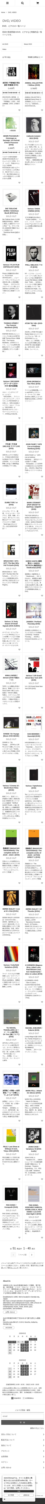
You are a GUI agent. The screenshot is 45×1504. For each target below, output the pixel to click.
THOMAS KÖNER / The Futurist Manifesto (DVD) (11, 325)
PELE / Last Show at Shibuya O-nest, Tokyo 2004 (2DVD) (11, 1149)
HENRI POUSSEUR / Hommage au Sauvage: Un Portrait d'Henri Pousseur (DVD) (11, 140)
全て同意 (11, 1495)
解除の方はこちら (37, 1428)
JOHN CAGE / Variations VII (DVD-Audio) (34, 1149)
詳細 (19, 1491)
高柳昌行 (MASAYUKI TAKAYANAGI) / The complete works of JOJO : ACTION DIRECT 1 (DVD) (33, 852)
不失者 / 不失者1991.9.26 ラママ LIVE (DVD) (11, 446)
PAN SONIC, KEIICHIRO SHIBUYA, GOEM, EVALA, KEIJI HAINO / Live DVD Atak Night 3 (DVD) (33, 1209)
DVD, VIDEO (12, 12)
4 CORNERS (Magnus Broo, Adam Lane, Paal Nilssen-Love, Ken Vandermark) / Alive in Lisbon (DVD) (33, 969)
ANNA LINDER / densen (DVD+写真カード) (11, 677)
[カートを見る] (37, 3)
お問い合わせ (10, 1312)
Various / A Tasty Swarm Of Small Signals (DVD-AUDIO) (11, 624)
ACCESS (9, 1328)
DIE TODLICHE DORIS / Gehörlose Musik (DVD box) (11, 211)
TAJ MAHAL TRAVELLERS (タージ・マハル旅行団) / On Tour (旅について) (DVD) (11, 1032)
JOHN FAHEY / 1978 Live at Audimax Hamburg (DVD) (34, 446)
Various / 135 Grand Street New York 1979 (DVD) (33, 678)
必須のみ (26, 1495)
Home (3, 12)
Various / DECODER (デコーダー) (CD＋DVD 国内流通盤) (11, 383)
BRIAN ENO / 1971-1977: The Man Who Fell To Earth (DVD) (11, 563)
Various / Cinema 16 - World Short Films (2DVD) (11, 788)
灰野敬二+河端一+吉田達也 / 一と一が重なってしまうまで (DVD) (11, 1093)
